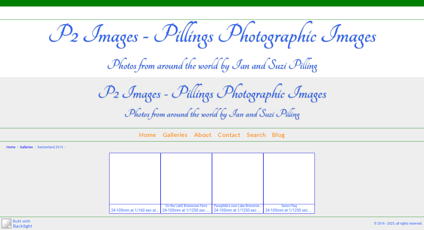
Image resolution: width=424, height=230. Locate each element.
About (203, 134)
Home (147, 134)
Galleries (175, 134)
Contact (229, 134)
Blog (278, 134)
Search (256, 134)
